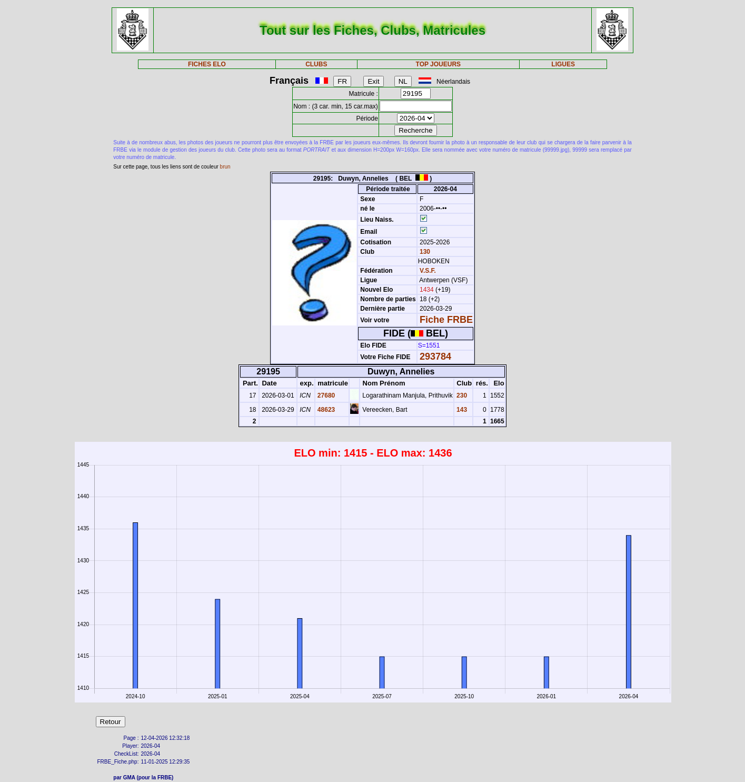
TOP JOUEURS (438, 64)
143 (461, 409)
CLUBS (316, 64)
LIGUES (563, 64)
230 (461, 395)
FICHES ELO (207, 64)
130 (424, 251)
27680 (325, 395)
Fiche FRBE (446, 319)
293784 (435, 356)
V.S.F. (428, 270)
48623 (325, 409)
